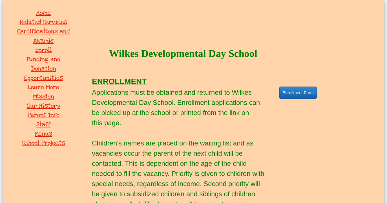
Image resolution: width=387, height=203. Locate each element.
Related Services (43, 22)
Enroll (43, 50)
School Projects (43, 143)
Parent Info (43, 115)
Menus (43, 134)
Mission (43, 96)
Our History (43, 106)
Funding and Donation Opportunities (43, 69)
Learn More (43, 87)
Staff (43, 124)
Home (43, 13)
